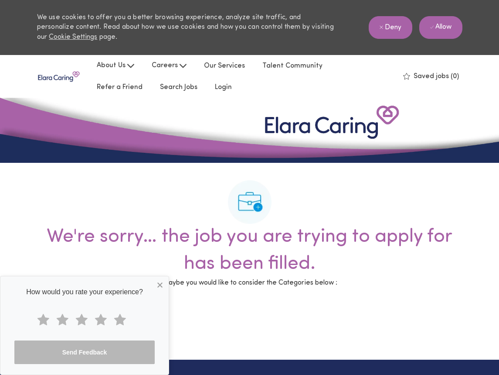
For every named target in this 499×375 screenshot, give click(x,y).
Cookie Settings (73, 37)
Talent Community (292, 65)
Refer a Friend (120, 87)
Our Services (224, 65)
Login (223, 87)
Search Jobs (178, 87)
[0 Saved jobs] (431, 76)
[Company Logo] (59, 76)
